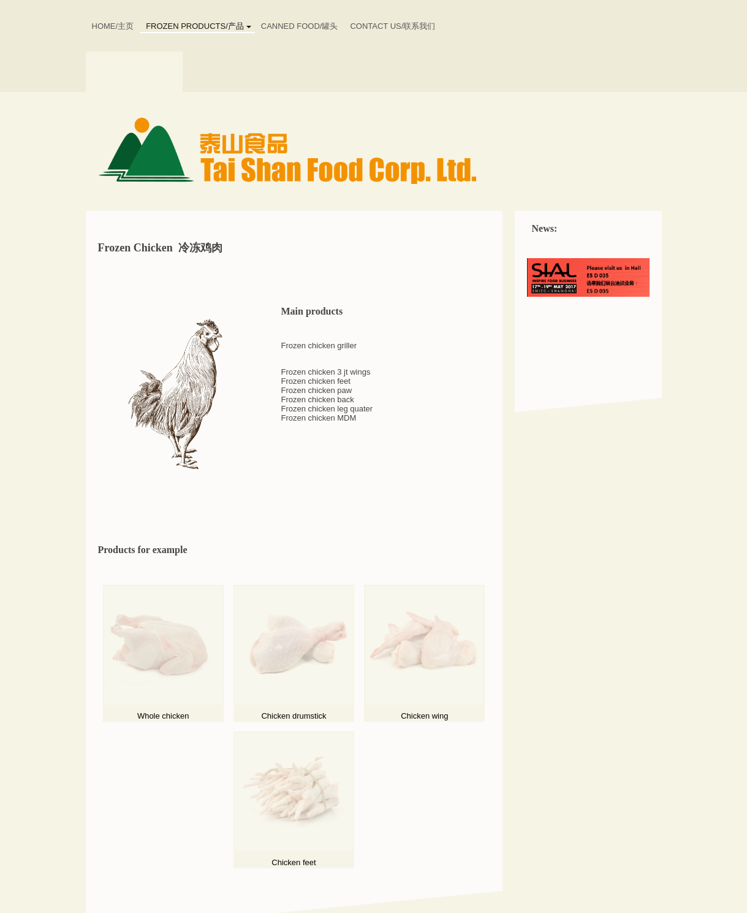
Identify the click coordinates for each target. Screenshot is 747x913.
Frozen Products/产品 (195, 26)
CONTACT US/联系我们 (392, 26)
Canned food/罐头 (299, 26)
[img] (374, 151)
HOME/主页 (113, 26)
